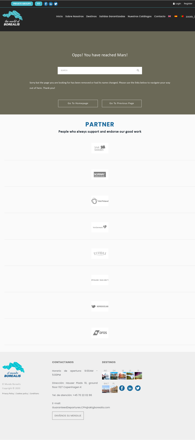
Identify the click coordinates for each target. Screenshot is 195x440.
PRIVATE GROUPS (22, 3)
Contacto (160, 16)
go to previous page (122, 103)
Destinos (91, 16)
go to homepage (77, 103)
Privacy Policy (8, 394)
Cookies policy (22, 394)
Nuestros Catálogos (140, 16)
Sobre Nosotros (74, 16)
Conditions (34, 394)
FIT (38, 3)
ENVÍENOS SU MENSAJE (68, 415)
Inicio (59, 16)
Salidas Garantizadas (112, 16)
